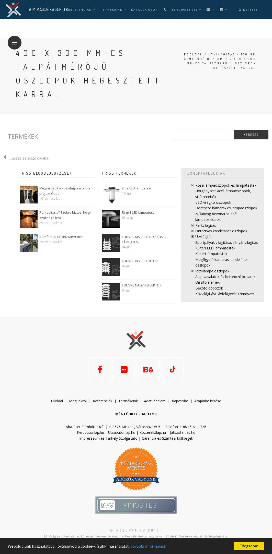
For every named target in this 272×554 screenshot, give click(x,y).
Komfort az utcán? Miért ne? (61, 236)
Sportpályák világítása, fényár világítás (226, 242)
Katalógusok (144, 9)
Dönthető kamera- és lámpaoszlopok (226, 208)
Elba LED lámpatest (136, 188)
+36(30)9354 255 (182, 9)
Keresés (248, 9)
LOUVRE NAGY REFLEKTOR (142, 285)
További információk (148, 546)
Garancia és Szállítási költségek (167, 438)
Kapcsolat (180, 401)
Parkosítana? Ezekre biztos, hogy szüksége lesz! (65, 215)
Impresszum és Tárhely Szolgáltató (108, 438)
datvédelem (156, 401)
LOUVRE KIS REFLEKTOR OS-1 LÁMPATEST (144, 239)
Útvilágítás (221, 54)
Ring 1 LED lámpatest (138, 212)
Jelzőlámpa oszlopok (212, 271)
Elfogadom (249, 546)
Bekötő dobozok (209, 288)
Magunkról (78, 401)
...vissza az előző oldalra (24, 158)
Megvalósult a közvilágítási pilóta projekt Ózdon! (64, 191)
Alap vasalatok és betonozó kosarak (225, 276)
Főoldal (193, 54)
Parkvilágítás (205, 225)
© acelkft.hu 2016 (135, 530)
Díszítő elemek (207, 282)
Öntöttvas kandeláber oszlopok (221, 230)
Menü (12, 39)
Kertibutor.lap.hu (90, 432)
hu (41, 29)
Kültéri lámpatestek (211, 253)
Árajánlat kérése (207, 401)
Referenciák (81, 9)
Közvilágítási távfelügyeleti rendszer (224, 293)
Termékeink (113, 9)
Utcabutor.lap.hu (121, 432)
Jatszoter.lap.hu (182, 432)
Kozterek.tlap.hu (152, 432)
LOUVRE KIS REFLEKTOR (140, 261)
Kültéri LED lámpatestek (215, 248)
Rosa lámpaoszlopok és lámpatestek (225, 185)
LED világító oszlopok (213, 202)
